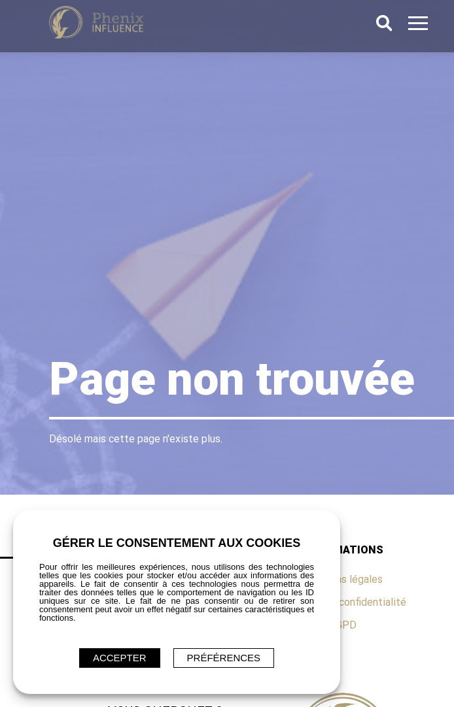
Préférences (224, 657)
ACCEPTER (120, 657)
